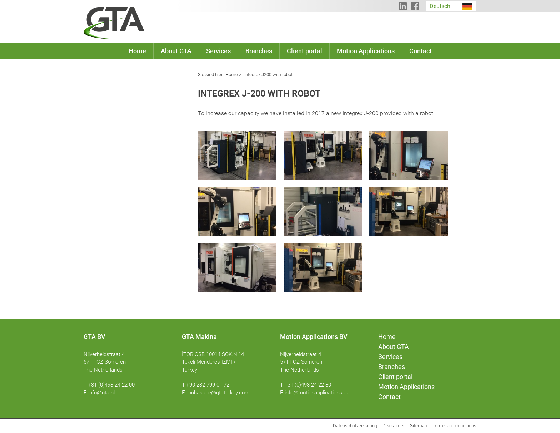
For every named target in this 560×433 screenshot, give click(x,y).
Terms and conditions (454, 425)
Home (231, 74)
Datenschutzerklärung (355, 425)
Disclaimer (393, 425)
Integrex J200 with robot (267, 74)
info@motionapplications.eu (317, 392)
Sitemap (418, 425)
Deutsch (440, 6)
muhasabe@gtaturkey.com (217, 392)
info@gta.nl (101, 392)
